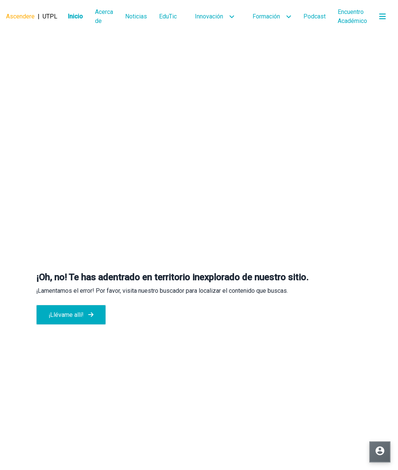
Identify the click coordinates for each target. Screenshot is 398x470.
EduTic (168, 16)
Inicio (75, 16)
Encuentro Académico (352, 16)
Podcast (314, 16)
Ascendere (20, 16)
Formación (266, 16)
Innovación (209, 16)
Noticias (136, 16)
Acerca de (104, 16)
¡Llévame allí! (71, 314)
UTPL (50, 16)
